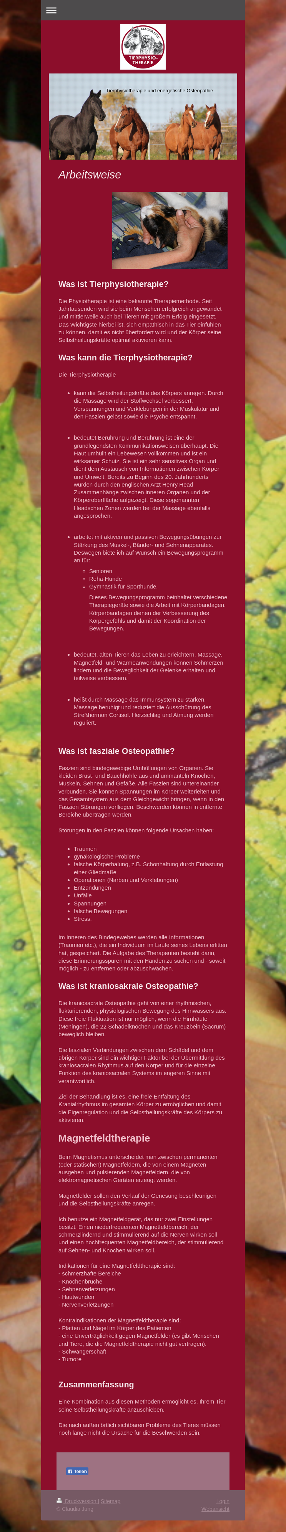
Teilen (77, 1471)
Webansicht (215, 1509)
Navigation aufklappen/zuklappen (143, 10)
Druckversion (77, 1501)
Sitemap (110, 1501)
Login (222, 1501)
